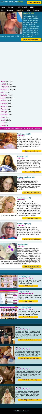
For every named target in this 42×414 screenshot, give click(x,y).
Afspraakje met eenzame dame (31, 267)
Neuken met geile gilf (32, 218)
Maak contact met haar (31, 40)
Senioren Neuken (28, 301)
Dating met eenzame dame (32, 192)
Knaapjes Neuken (28, 286)
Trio (2, 10)
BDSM (32, 7)
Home (3, 7)
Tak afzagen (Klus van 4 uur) (29, 400)
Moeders (36, 10)
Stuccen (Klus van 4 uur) (29, 380)
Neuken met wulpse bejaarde (31, 239)
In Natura (11, 7)
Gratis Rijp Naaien (28, 317)
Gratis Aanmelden (34, 2)
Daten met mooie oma (31, 151)
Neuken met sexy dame (32, 172)
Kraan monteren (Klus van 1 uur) (29, 340)
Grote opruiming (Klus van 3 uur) (29, 358)
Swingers (10, 10)
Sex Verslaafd (22, 7)
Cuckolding (19, 10)
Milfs (28, 10)
